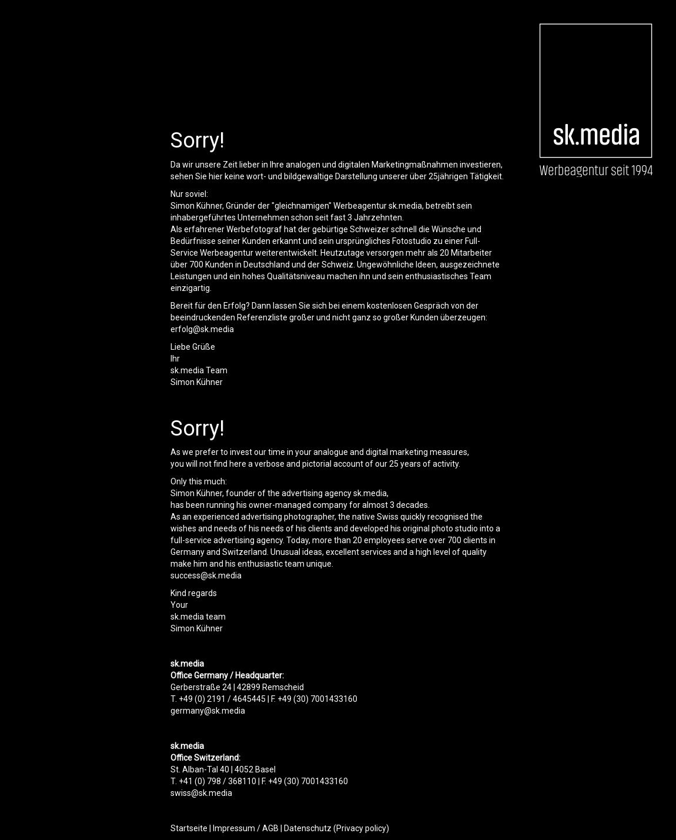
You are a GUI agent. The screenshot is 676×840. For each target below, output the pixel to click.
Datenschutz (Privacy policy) (336, 828)
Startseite (189, 828)
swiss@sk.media (201, 793)
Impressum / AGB (246, 828)
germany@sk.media (207, 710)
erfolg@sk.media (202, 329)
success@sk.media (206, 575)
